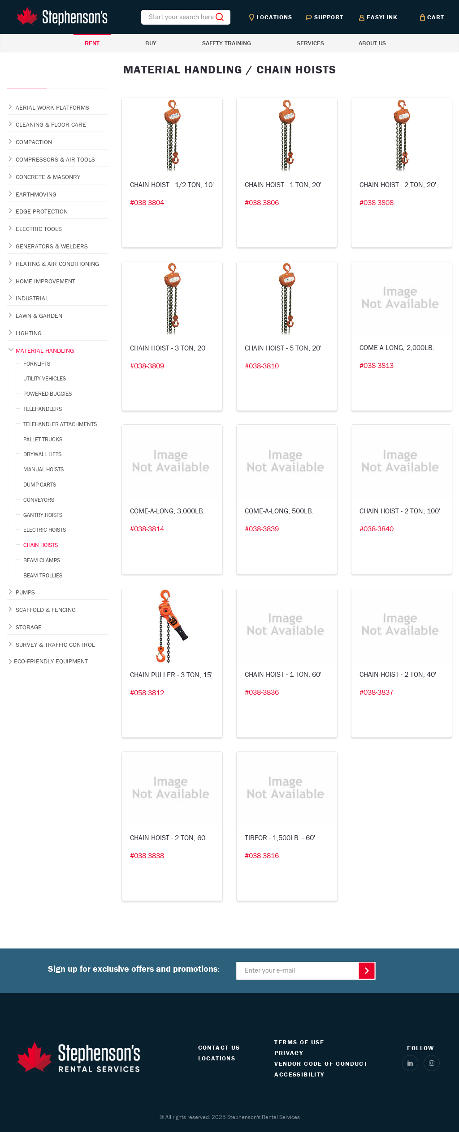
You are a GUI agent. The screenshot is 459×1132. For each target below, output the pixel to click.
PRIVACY (288, 1053)
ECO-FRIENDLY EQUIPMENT (51, 661)
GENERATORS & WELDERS (52, 246)
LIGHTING (29, 333)
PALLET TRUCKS (42, 439)
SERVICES (310, 43)
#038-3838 (147, 855)
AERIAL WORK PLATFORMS (52, 107)
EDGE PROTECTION (42, 211)
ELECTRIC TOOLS (39, 229)
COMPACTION (34, 142)
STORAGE (29, 627)
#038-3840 (376, 528)
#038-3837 (376, 692)
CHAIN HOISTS (40, 545)
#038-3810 (262, 365)
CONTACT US (219, 1047)
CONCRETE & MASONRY (48, 177)
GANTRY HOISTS (42, 515)
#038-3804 (147, 202)
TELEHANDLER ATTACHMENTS (60, 424)
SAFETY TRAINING (226, 43)
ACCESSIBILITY (299, 1074)
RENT (92, 43)
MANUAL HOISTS (43, 469)
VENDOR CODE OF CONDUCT (321, 1063)
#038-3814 (147, 528)
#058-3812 (147, 692)
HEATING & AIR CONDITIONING (57, 264)
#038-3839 (262, 528)
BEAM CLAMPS (41, 560)
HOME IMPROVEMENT (45, 281)
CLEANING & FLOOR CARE (51, 124)
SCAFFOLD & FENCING (46, 610)
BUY (150, 43)
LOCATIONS (217, 1058)
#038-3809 (147, 365)
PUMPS (25, 592)
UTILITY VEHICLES (44, 378)
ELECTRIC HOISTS (44, 530)
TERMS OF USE (299, 1042)
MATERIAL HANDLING (45, 350)
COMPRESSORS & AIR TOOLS (55, 159)
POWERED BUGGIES (47, 393)
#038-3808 (376, 202)
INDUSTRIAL (32, 298)
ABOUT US (372, 43)
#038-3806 (262, 202)
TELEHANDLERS (42, 409)
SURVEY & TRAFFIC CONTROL (55, 645)
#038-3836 (262, 692)
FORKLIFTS (36, 363)
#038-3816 (262, 855)
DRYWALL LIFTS (42, 454)
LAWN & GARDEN (39, 316)
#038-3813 (376, 365)
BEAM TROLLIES (42, 575)
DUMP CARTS (39, 484)
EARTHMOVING (36, 194)
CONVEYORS (38, 500)
